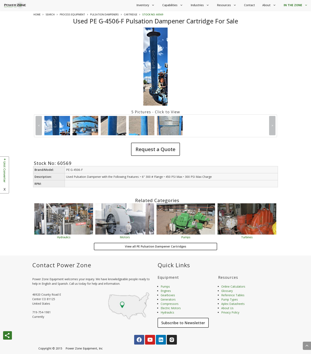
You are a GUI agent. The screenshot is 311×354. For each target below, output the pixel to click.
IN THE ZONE (296, 5)
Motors (125, 237)
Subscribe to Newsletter (183, 322)
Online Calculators (233, 286)
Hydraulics (63, 237)
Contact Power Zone (61, 265)
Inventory (145, 5)
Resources (227, 5)
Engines (166, 291)
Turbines (247, 237)
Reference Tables (232, 295)
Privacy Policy (230, 312)
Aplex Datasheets (233, 304)
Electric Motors (171, 308)
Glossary (227, 291)
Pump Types (229, 299)
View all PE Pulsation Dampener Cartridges (155, 246)
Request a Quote (155, 149)
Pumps (185, 237)
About (269, 5)
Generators (168, 299)
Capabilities (172, 5)
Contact (249, 5)
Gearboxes (168, 295)
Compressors (170, 304)
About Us (227, 308)
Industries (200, 5)
